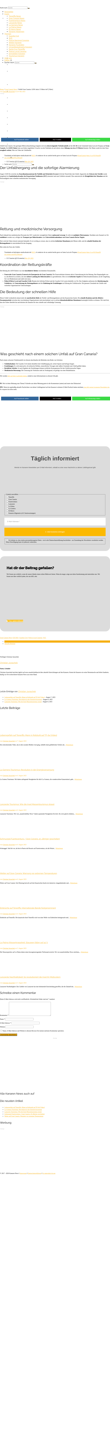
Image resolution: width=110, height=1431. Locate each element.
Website (2, 1029)
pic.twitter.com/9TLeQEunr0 (13, 158)
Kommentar (4, 1018)
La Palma (10, 506)
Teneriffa (10, 497)
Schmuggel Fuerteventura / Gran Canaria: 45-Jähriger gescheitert (24, 1117)
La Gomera (11, 508)
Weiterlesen (69, 745)
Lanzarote (10, 504)
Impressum (23, 1176)
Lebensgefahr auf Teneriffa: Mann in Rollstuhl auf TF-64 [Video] (24, 697)
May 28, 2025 (29, 161)
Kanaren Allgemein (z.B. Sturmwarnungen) (21, 513)
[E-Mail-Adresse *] (55, 521)
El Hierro (10, 511)
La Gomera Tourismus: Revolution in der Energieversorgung (23, 699)
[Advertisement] (20, 114)
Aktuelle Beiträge (9, 644)
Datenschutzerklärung (34, 1176)
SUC (44, 638)
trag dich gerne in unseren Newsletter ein (96, 387)
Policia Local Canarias (35, 638)
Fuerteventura (11, 502)
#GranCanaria (81, 155)
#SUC (33, 155)
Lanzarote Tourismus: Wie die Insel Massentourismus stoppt (23, 702)
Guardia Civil (23, 638)
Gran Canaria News (6, 638)
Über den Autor (9, 641)
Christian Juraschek (9, 663)
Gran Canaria (11, 499)
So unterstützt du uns (48, 1176)
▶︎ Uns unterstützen (15, 621)
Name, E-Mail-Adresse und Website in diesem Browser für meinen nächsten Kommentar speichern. (33, 1033)
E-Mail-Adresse (5, 1026)
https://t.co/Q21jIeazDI (93, 155)
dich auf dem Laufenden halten (17, 376)
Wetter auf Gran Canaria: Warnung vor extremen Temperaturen (23, 1119)
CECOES (15, 638)
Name (2, 1022)
